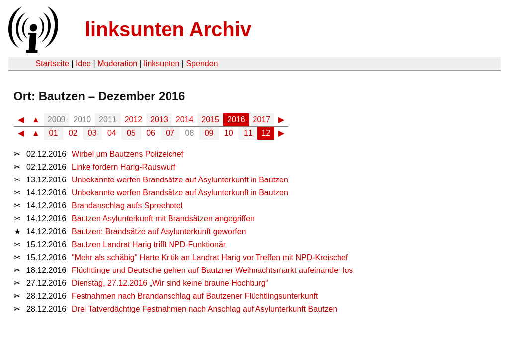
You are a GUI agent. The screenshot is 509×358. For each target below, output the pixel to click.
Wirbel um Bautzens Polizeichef (127, 154)
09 (209, 133)
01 (53, 133)
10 (228, 133)
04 (111, 133)
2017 (262, 119)
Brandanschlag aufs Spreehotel (127, 205)
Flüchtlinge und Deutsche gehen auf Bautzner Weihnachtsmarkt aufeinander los (212, 270)
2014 (185, 119)
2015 (210, 119)
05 (131, 133)
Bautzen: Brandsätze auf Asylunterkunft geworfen (159, 231)
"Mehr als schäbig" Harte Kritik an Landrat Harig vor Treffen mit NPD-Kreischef (210, 257)
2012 (134, 119)
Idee (83, 63)
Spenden (202, 63)
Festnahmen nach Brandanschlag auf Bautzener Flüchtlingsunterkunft (195, 296)
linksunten (161, 63)
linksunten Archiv (168, 29)
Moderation (117, 63)
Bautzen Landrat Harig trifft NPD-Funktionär (149, 244)
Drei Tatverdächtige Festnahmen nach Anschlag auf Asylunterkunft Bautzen (204, 309)
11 (248, 133)
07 (170, 133)
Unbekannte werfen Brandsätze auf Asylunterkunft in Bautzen (180, 180)
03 (92, 133)
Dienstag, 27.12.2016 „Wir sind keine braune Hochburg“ (170, 283)
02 (73, 133)
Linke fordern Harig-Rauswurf (123, 167)
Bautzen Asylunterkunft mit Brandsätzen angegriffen (163, 218)
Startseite (52, 63)
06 (150, 133)
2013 (159, 119)
